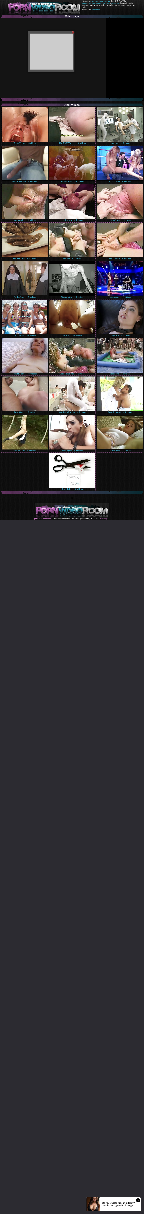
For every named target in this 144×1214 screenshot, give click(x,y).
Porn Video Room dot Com (100, 1)
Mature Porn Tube (88, 3)
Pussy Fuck (96, 9)
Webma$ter (104, 519)
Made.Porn (115, 3)
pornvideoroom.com (42, 519)
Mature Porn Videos (103, 3)
